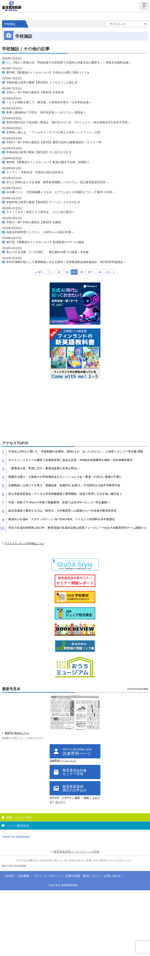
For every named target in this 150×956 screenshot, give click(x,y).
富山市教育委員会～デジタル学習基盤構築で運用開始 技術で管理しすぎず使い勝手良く (65, 493)
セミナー (60, 802)
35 (82, 272)
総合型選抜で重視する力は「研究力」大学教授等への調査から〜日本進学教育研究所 (62, 510)
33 (66, 272)
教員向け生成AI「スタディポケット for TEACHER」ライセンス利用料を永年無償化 (61, 519)
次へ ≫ (110, 272)
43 (100, 272)
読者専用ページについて (63, 760)
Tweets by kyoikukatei (16, 836)
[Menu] (144, 6)
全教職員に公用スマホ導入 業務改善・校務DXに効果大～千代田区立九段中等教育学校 (64, 485)
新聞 (77, 797)
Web (86, 797)
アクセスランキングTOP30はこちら (24, 543)
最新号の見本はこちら (17, 733)
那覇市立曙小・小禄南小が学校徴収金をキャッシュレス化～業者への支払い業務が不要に (65, 476)
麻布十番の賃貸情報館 (14, 865)
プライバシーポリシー (47, 875)
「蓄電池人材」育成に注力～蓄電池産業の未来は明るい (43, 468)
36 (89, 272)
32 (59, 272)
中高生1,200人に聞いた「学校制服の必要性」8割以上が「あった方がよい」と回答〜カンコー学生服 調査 (75, 451)
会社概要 (23, 875)
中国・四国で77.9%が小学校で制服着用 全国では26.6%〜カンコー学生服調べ (59, 502)
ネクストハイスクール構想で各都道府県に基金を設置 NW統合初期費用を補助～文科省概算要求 (70, 460)
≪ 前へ (39, 272)
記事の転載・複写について (83, 875)
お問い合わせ (112, 875)
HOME (9, 875)
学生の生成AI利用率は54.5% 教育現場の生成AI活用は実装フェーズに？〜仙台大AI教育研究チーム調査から (77, 527)
